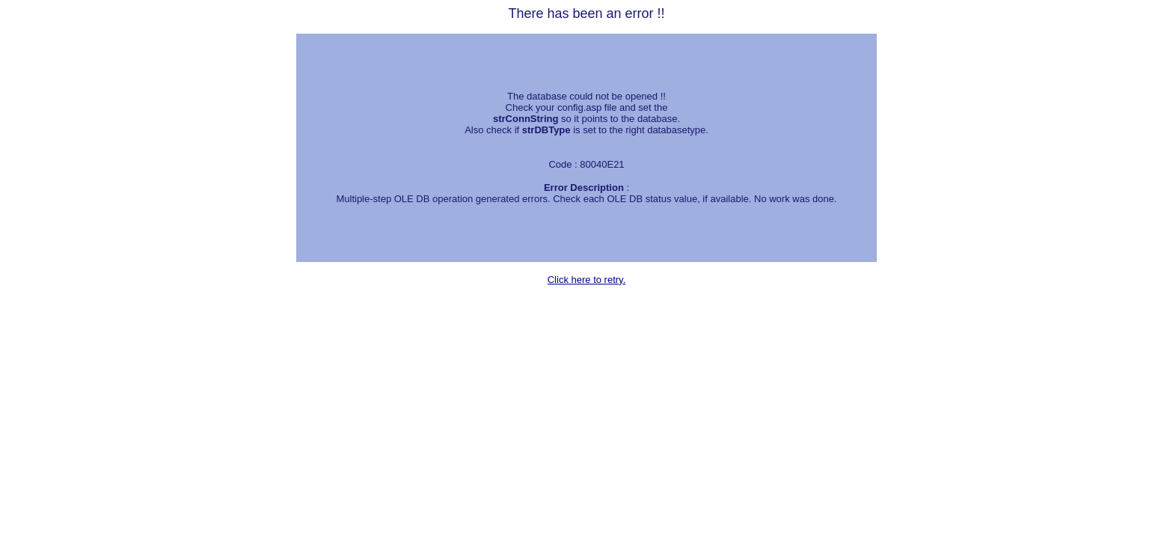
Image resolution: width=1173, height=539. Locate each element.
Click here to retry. (587, 279)
